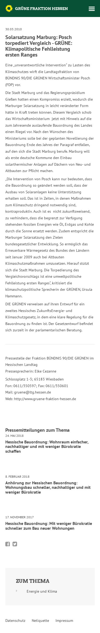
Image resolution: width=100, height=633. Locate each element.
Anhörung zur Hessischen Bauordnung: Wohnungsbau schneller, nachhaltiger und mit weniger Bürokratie (48, 487)
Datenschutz (15, 620)
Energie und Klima (42, 591)
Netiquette (40, 620)
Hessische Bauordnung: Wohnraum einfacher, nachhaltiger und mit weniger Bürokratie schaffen (46, 446)
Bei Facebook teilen (7, 544)
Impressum (64, 620)
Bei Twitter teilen (15, 544)
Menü (91, 8)
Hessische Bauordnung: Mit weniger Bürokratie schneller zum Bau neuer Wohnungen (48, 526)
